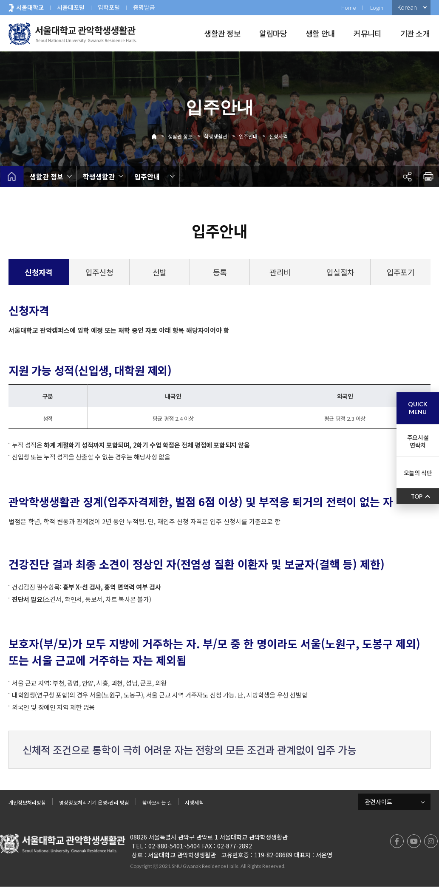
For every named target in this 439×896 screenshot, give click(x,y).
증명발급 (144, 7)
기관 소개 (415, 33)
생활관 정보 (222, 33)
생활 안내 (320, 33)
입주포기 (400, 272)
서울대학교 (30, 7)
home (11, 176)
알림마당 (273, 33)
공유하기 (407, 176)
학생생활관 (215, 136)
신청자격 (278, 136)
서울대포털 (71, 7)
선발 (160, 272)
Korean (407, 7)
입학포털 (109, 7)
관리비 (279, 272)
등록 (220, 272)
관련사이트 (378, 807)
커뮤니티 (367, 33)
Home (348, 7)
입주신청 (99, 272)
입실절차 (340, 272)
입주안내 (248, 136)
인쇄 (428, 176)
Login (376, 7)
